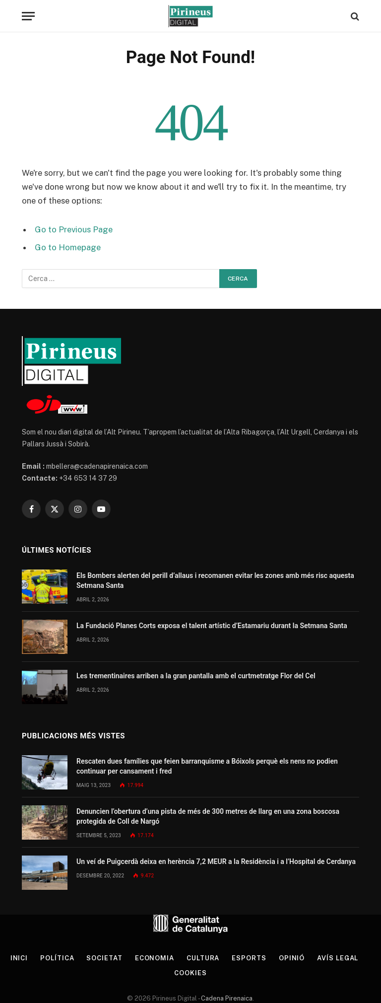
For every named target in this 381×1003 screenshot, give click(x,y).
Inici (19, 958)
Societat (104, 958)
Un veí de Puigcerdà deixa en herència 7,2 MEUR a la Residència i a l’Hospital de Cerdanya (216, 861)
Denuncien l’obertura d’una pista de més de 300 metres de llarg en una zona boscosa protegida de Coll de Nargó (207, 816)
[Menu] (28, 16)
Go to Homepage (68, 247)
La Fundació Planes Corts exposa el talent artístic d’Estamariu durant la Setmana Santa (211, 626)
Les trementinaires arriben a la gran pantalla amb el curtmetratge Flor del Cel (196, 676)
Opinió (292, 958)
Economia (154, 958)
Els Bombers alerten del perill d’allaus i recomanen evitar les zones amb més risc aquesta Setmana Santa (215, 580)
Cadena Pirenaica (226, 998)
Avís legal (337, 958)
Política (57, 958)
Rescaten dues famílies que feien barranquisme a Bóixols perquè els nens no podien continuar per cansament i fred (207, 766)
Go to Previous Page (74, 229)
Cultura (203, 958)
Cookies (190, 973)
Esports (249, 958)
